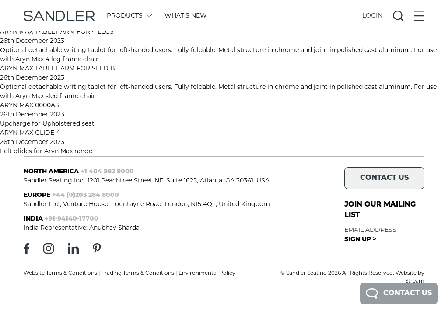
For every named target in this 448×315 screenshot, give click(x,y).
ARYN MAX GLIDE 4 (30, 133)
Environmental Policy (206, 273)
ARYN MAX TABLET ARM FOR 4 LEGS (57, 32)
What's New (185, 16)
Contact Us (399, 293)
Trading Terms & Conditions (138, 273)
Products (129, 16)
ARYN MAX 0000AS (29, 105)
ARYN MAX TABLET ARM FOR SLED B (57, 69)
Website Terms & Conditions (60, 273)
